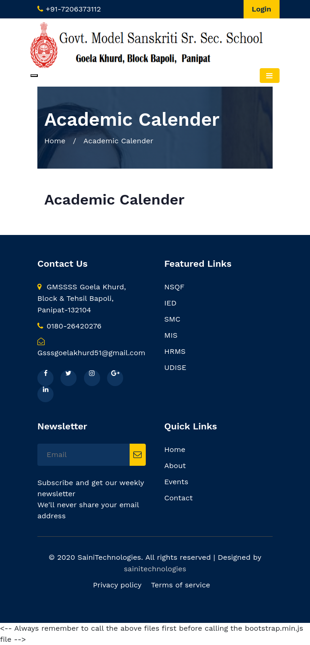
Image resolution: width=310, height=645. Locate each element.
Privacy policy (117, 584)
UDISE (175, 367)
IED (170, 303)
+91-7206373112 (73, 9)
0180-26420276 (69, 326)
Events (176, 481)
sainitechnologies (155, 568)
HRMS (174, 351)
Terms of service (180, 584)
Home (55, 140)
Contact (178, 497)
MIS (171, 335)
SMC (172, 319)
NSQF (174, 286)
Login (261, 9)
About (175, 465)
